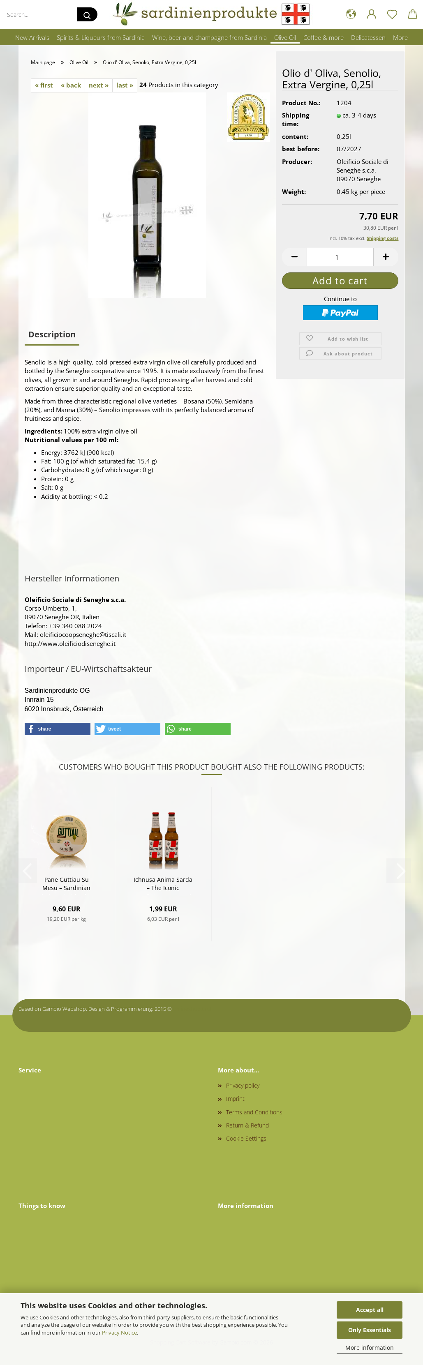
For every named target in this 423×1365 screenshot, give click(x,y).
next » (99, 85)
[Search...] (87, 14)
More (400, 37)
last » (124, 85)
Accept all (370, 1310)
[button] (351, 14)
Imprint (235, 1098)
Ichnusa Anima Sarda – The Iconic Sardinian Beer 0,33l (163, 885)
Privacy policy (242, 1085)
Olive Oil (285, 37)
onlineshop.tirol (192, 1008)
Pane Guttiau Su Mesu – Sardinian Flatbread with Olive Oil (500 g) (66, 885)
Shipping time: (295, 119)
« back (71, 85)
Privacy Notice (119, 1332)
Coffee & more (323, 37)
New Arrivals (32, 37)
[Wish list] (392, 14)
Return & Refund (247, 1125)
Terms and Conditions (254, 1112)
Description (52, 334)
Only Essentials (369, 1330)
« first (44, 85)
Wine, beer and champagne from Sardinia (209, 37)
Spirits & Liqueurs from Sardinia (101, 37)
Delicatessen (368, 37)
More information (369, 1347)
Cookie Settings (246, 1138)
